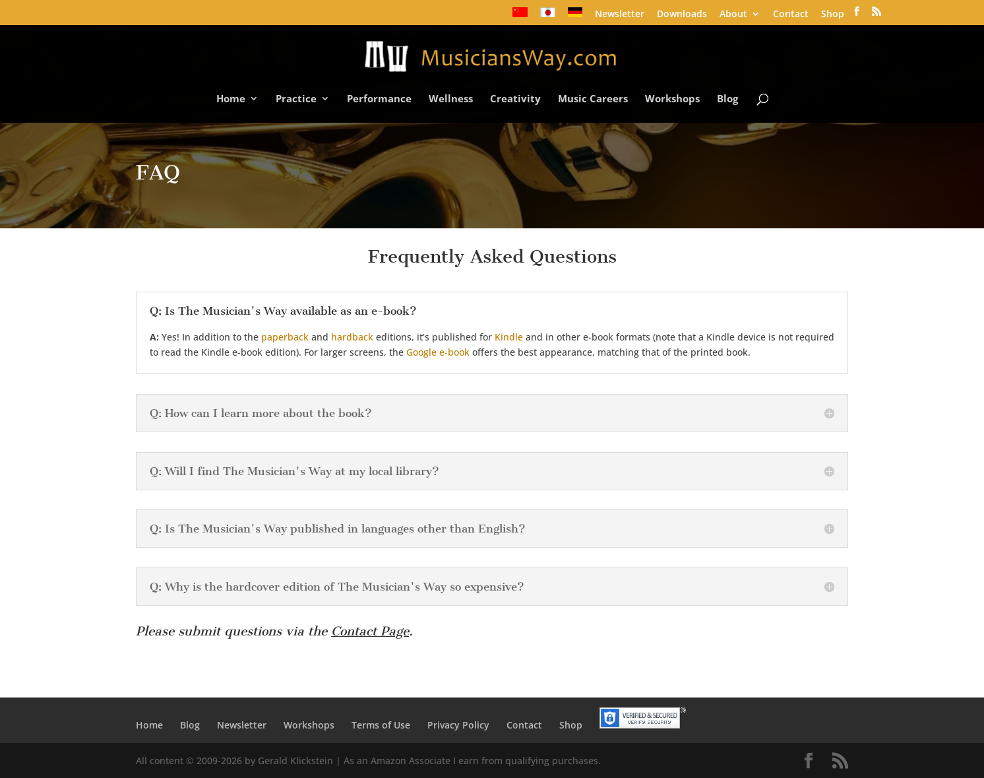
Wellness (451, 99)
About (733, 14)
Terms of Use (381, 725)
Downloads (682, 14)
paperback (285, 337)
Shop (832, 14)
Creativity (515, 99)
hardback (352, 337)
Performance (379, 99)
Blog (727, 99)
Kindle (509, 337)
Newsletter (619, 14)
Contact (791, 14)
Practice (296, 99)
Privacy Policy (458, 725)
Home (230, 99)
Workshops (672, 99)
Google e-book (438, 352)
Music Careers (593, 99)
